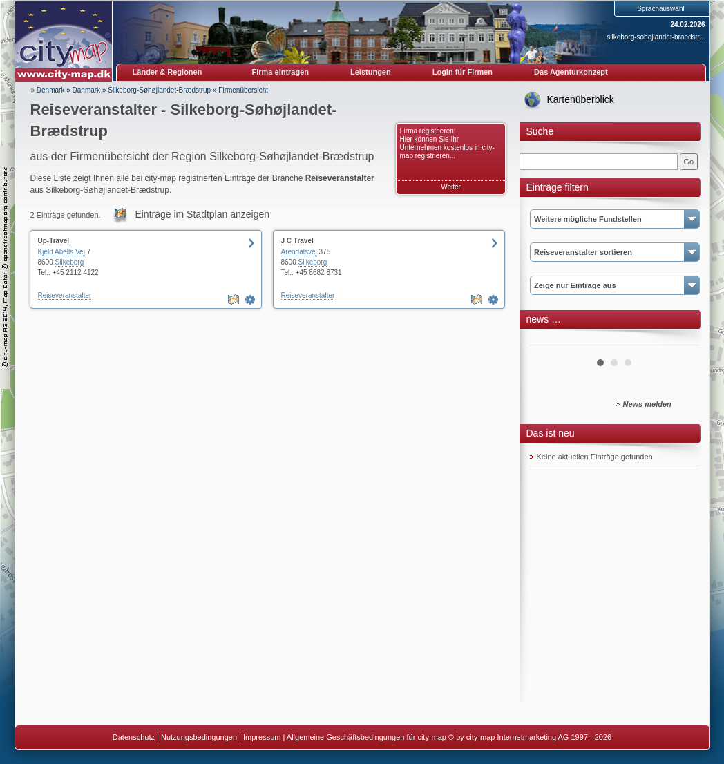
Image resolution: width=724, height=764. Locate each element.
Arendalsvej (299, 252)
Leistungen (370, 72)
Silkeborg (69, 262)
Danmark (87, 90)
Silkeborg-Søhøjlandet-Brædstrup (159, 90)
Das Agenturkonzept (571, 72)
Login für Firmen (462, 72)
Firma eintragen (280, 72)
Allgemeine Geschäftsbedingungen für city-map (366, 737)
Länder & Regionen (167, 72)
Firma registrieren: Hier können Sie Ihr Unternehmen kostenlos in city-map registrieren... (447, 143)
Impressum (261, 737)
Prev (548, 340)
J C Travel (297, 241)
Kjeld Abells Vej (61, 252)
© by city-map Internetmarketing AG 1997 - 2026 (529, 737)
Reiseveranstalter (65, 295)
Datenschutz (134, 737)
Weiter (451, 187)
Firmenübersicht (243, 90)
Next (681, 340)
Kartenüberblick (580, 99)
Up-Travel (54, 241)
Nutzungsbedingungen (199, 737)
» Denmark (48, 90)
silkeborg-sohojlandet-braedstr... (656, 37)
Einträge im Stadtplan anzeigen (202, 214)
